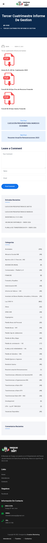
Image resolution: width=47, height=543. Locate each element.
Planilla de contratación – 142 (14, 343)
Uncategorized (9, 401)
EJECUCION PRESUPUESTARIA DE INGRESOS (19, 212)
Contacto (4, 481)
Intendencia (5, 478)
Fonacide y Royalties (11, 280)
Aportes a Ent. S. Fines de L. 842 (15, 260)
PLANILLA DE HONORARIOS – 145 (15, 349)
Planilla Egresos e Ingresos (13, 359)
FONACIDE (8, 275)
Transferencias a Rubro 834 (13, 385)
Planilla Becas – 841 (11, 328)
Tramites (18, 539)
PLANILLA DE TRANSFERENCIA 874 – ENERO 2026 (20, 227)
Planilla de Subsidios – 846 (13, 354)
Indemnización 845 (11, 286)
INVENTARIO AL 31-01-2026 (14, 217)
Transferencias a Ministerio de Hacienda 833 (19, 375)
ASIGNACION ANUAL (11, 265)
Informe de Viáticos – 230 (13, 291)
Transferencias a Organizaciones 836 (16, 380)
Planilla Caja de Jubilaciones (13, 333)
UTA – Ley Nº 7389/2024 (12, 406)
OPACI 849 (8, 312)
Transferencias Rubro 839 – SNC (15, 396)
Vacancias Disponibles (12, 411)
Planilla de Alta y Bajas (12, 338)
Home (6, 25)
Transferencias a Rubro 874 (13, 390)
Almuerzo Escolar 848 (12, 254)
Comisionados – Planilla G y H (14, 270)
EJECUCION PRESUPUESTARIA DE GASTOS (18, 206)
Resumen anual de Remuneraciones (16, 370)
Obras (7, 307)
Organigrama (9, 317)
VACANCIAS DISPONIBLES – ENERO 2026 (18, 222)
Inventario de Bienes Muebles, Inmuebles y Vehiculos (21, 296)
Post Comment (10, 186)
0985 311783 (9, 523)
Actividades (8, 249)
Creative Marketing (33, 534)
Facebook (4, 494)
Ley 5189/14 (9, 301)
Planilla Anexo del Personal (13, 322)
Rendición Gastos (10, 364)
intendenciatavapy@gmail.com (15, 515)
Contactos (28, 539)
